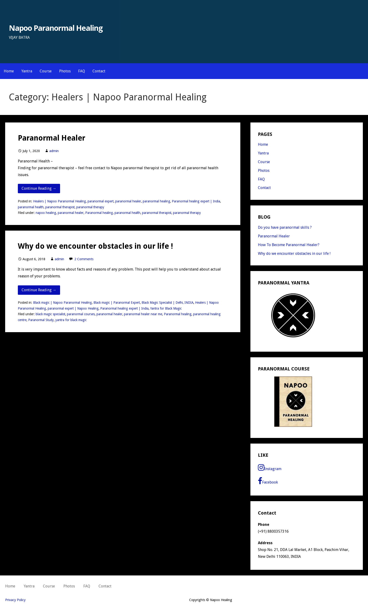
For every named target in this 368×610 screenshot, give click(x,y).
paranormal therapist (60, 207)
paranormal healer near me (143, 314)
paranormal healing (156, 201)
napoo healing (46, 213)
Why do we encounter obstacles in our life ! (95, 246)
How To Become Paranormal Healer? (288, 245)
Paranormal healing (99, 213)
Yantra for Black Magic (166, 308)
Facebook (268, 481)
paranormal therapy (90, 207)
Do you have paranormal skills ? (285, 227)
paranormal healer (128, 201)
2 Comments (83, 259)
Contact (98, 71)
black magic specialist (50, 314)
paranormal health (31, 207)
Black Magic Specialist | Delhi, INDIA (167, 302)
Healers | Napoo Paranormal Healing (59, 201)
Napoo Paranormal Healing (56, 28)
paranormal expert (101, 201)
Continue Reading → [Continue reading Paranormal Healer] (39, 188)
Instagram (269, 467)
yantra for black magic (71, 320)
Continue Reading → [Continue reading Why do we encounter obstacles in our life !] (39, 290)
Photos (65, 71)
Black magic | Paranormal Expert (116, 302)
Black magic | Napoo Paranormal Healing (62, 302)
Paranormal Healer (51, 138)
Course (46, 71)
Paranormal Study (41, 320)
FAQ (81, 71)
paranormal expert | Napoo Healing (73, 308)
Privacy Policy (15, 600)
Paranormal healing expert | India (196, 201)
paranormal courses (81, 314)
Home (9, 71)
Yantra (26, 71)
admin (54, 151)
